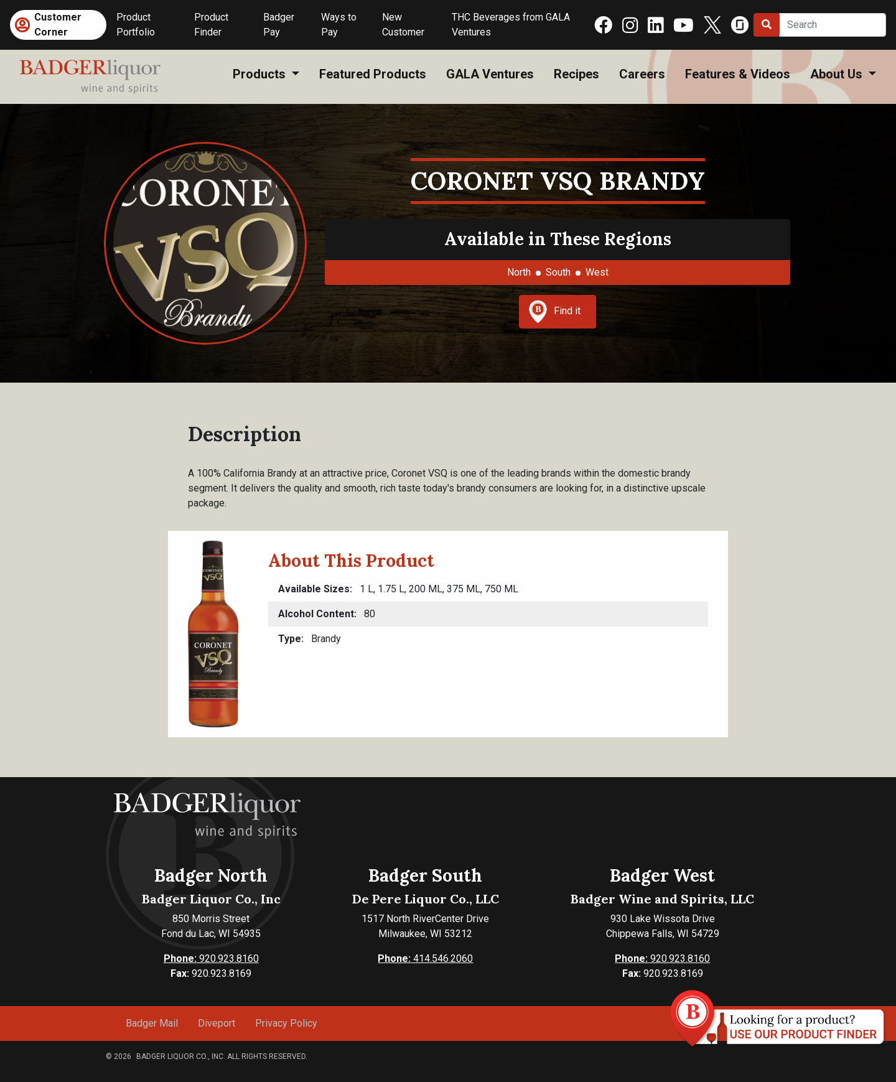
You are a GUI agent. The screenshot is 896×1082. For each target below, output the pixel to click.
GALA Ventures (490, 74)
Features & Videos (737, 74)
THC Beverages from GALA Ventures (511, 24)
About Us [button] (838, 74)
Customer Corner (58, 24)
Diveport (216, 1023)
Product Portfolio (135, 24)
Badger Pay (278, 24)
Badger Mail (152, 1023)
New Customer (403, 24)
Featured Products (372, 74)
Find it (554, 311)
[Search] (832, 25)
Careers (642, 74)
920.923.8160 (211, 958)
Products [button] (261, 74)
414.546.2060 (425, 958)
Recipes (576, 74)
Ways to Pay (339, 24)
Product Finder (211, 24)
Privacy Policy (286, 1023)
